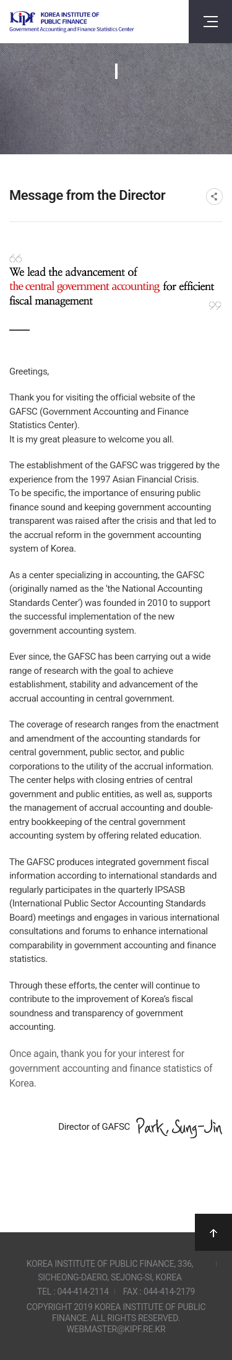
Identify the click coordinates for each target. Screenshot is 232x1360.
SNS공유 (214, 196)
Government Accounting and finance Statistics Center (71, 22)
